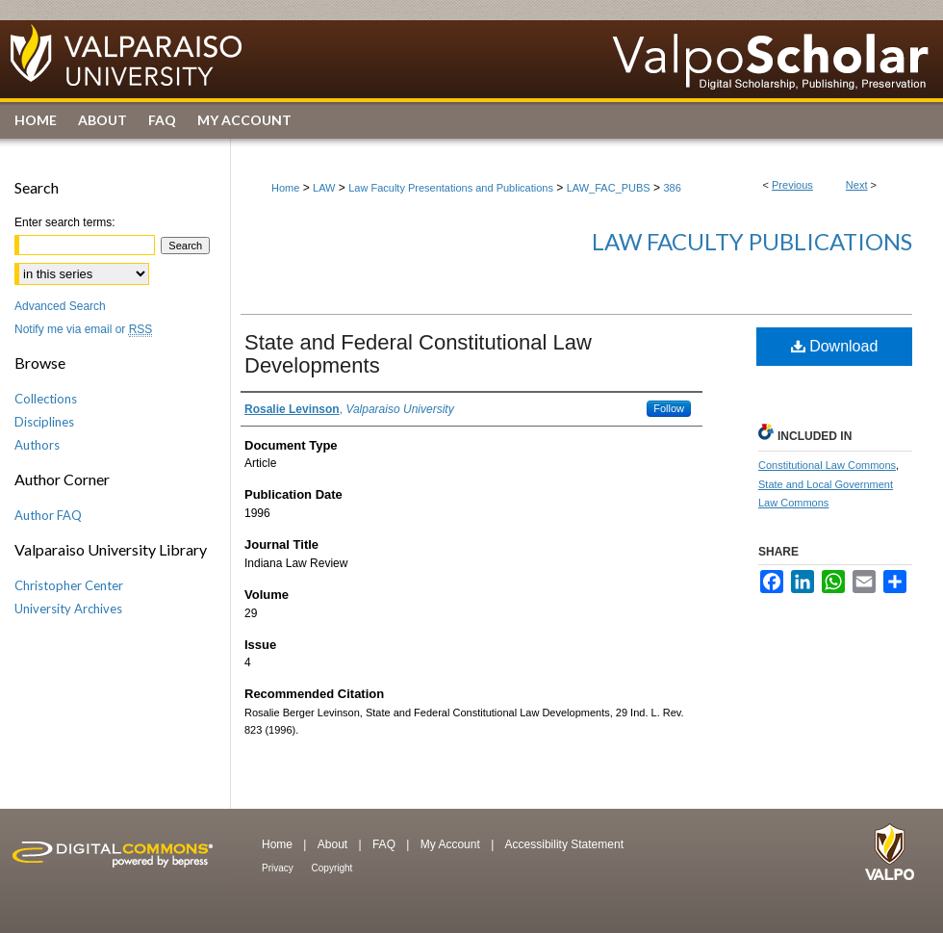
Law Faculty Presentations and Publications (450, 188)
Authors (37, 445)
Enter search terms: (64, 222)
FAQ (385, 844)
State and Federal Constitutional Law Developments (418, 353)
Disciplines (44, 421)
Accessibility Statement (564, 844)
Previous (792, 185)
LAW (324, 188)
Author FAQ (48, 515)
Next (857, 185)
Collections (45, 398)
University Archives (68, 608)
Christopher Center (68, 585)
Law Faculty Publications (752, 241)
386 (671, 188)
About (334, 844)
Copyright (332, 868)
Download (835, 346)
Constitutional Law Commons (827, 465)
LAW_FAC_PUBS (608, 188)
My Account (452, 844)
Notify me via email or (83, 329)
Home (285, 188)
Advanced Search (60, 306)
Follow (668, 408)
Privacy (279, 868)
